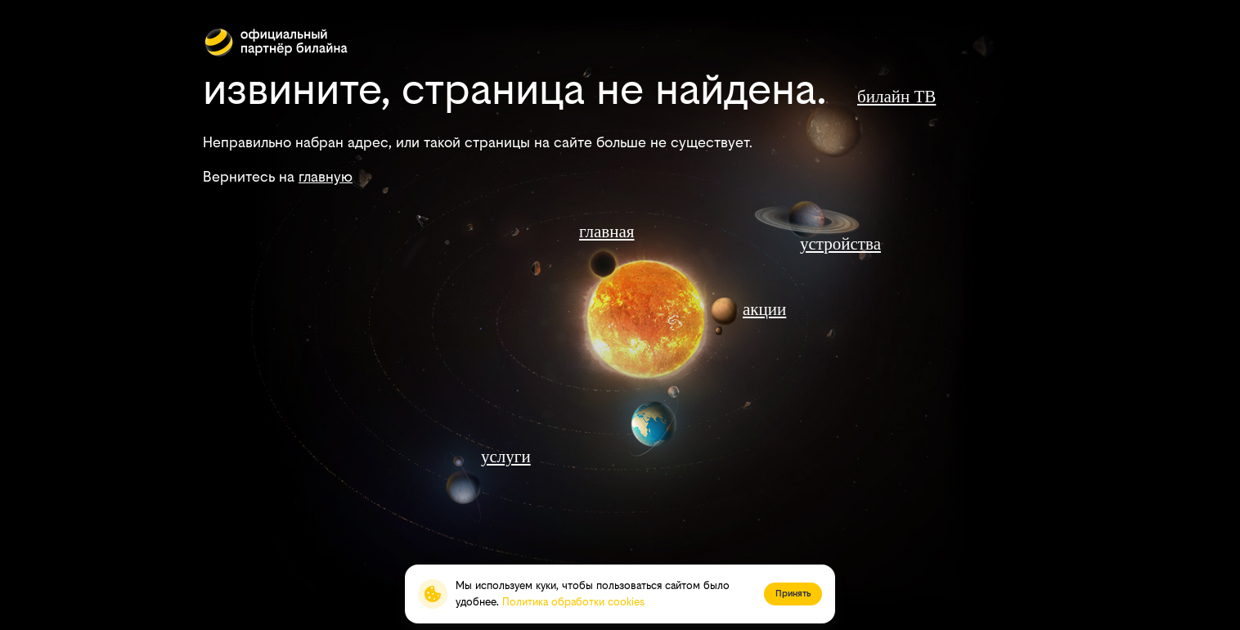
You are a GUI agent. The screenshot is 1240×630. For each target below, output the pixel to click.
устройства (840, 244)
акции (764, 309)
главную (326, 176)
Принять (793, 593)
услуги (506, 456)
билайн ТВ (896, 96)
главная (606, 231)
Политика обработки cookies (573, 602)
